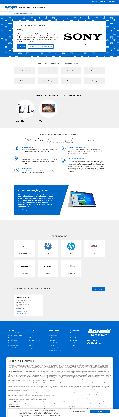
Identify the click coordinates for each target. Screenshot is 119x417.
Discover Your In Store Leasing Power (40, 46)
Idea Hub (51, 341)
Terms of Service (53, 346)
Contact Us (31, 336)
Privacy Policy (53, 344)
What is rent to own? (40, 7)
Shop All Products (13, 351)
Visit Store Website (21, 314)
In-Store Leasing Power (34, 346)
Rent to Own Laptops (14, 346)
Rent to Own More (13, 344)
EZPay (30, 351)
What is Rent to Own (34, 344)
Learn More (22, 213)
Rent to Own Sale (13, 349)
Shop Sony (21, 46)
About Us (72, 338)
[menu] (59, 6)
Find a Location (91, 45)
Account (111, 2)
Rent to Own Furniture (14, 336)
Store (102, 2)
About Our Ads (74, 346)
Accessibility (52, 349)
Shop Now (19, 125)
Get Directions (20, 317)
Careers (94, 2)
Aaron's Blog (73, 344)
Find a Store (98, 292)
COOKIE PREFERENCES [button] (79, 411)
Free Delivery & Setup (55, 336)
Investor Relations (75, 341)
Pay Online (31, 338)
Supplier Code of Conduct (56, 354)
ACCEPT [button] (100, 411)
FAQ (29, 341)
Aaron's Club (31, 349)
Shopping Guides (24, 7)
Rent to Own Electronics (15, 338)
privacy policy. (36, 415)
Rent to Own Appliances (14, 341)
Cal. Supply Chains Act (55, 351)
